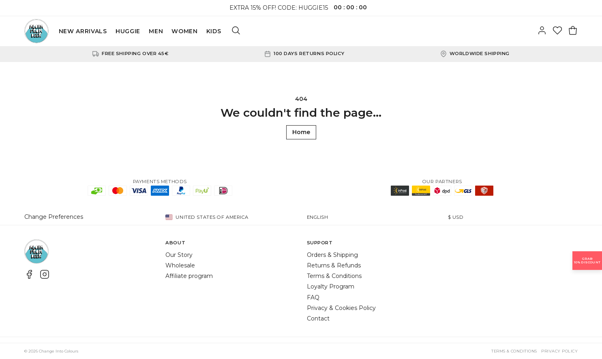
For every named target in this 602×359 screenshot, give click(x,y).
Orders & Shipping (332, 255)
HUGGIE (128, 31)
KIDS (213, 31)
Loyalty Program (330, 286)
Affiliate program (189, 276)
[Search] (236, 31)
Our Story (179, 255)
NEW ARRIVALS (83, 31)
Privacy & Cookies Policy (341, 308)
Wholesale (180, 265)
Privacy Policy (559, 351)
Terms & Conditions (334, 276)
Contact (318, 318)
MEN (156, 31)
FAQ (313, 297)
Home (301, 132)
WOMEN (184, 31)
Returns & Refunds (334, 265)
